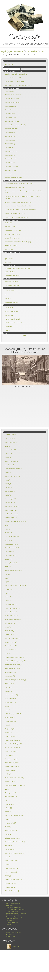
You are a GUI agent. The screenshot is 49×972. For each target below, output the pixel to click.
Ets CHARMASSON (10, 223)
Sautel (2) (7, 857)
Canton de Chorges (10, 144)
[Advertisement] (17, 407)
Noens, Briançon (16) (11, 796)
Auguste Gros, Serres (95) (12, 476)
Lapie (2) (7, 706)
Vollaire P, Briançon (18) (12, 891)
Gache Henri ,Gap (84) (11, 615)
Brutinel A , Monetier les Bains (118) (15, 521)
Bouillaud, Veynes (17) (11, 517)
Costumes (8, 255)
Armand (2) (8, 457)
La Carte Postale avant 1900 (13, 78)
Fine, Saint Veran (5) (11, 604)
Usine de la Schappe (11, 245)
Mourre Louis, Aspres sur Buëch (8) (15, 785)
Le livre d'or (10, 934)
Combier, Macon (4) (10, 555)
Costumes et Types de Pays (14, 917)
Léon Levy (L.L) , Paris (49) (13, 713)
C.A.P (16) (8, 525)
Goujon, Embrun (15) (11, 646)
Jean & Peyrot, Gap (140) (12, 668)
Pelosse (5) (8, 811)
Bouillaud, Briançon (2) (11, 514)
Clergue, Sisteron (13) (11, 544)
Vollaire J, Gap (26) (10, 887)
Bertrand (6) (8, 487)
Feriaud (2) (8, 597)
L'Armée (8, 924)
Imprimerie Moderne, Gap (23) (13, 664)
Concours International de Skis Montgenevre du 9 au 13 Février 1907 (23, 192)
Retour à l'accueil (10, 64)
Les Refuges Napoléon (11, 281)
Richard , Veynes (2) (11, 830)
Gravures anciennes (12, 922)
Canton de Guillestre (11, 151)
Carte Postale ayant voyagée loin (14, 81)
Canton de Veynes (10, 140)
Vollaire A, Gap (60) (10, 883)
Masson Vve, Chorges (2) (12, 747)
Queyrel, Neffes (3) (10, 823)
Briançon (43, 51)
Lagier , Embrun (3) (10, 698)
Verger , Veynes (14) (11, 872)
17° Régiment (9, 308)
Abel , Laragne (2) (10, 438)
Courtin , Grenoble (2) (11, 563)
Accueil (3, 51)
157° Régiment (9, 315)
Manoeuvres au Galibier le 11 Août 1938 (16, 217)
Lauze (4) (7, 710)
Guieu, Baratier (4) (10, 649)
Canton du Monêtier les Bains (13, 177)
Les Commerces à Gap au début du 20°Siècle (18, 85)
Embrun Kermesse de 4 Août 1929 (15, 213)
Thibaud (7, 864)
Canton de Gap (9, 91)
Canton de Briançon (32, 51)
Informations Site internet (13, 907)
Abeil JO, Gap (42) (10, 435)
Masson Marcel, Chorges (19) (13, 744)
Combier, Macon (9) (10, 551)
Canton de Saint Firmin (11, 128)
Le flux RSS (13, 946)
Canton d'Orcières (10, 155)
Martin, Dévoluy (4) (10, 736)
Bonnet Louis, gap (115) (12, 506)
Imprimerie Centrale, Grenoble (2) (14, 657)
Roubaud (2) (8, 845)
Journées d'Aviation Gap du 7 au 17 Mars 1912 (18, 202)
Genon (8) (8, 627)
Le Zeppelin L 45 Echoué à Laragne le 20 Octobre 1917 (21, 210)
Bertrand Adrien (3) (10, 491)
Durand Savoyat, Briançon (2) (13, 570)
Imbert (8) (7, 653)
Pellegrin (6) (8, 808)
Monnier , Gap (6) (10, 770)
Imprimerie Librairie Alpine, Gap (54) (15, 661)
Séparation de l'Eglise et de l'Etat (14, 187)
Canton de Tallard (10, 136)
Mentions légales (11, 936)
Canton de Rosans (10, 117)
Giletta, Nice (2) (9, 631)
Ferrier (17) (8, 600)
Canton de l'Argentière (11, 166)
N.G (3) (7, 789)
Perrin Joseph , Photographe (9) (14, 815)
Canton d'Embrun (10, 147)
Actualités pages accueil (13, 903)
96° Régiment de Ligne (11, 311)
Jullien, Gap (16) (9, 683)
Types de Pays (9, 259)
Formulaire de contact (13, 932)
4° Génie (7, 330)
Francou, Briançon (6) (11, 612)
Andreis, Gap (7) (9, 453)
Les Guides (8, 262)
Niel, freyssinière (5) (10, 793)
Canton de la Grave (10, 174)
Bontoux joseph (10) (10, 510)
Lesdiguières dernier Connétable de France (17, 268)
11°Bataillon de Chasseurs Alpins (14, 323)
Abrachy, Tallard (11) (11, 442)
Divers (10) (8, 566)
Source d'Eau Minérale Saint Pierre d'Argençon (18, 242)
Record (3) (8, 827)
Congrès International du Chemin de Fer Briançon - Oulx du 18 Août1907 (23, 197)
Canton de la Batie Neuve (12, 102)
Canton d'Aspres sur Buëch (13, 95)
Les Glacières (9, 249)
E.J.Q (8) (7, 574)
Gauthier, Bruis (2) (10, 623)
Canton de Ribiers (10, 113)
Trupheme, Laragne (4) (11, 868)
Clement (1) (8, 540)
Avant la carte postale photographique (16, 74)
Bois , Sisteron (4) (10, 502)
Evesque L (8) (9, 589)
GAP (6, 294)
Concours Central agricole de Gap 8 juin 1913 (18, 206)
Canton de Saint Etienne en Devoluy (15, 125)
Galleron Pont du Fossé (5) (13, 619)
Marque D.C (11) (10, 729)
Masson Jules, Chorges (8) (12, 740)
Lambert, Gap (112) (10, 702)
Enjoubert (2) (8, 582)
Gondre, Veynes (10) (11, 642)
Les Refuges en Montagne (12, 285)
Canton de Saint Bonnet (12, 121)
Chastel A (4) (8, 533)
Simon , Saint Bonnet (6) (12, 860)
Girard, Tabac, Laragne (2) (12, 638)
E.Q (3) (7, 578)
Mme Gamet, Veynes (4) (12, 762)
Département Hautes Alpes (16, 51)
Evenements (9, 905)
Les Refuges (10, 920)
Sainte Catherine (8, 53)
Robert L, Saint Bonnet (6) (12, 838)
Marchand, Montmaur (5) (12, 721)
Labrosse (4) (8, 691)
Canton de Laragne (10, 106)
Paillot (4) (7, 800)
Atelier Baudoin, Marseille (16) (13, 468)
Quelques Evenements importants (16, 913)
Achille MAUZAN (10, 272)
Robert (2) (8, 834)
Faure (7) (7, 593)
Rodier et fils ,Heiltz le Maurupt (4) (15, 842)
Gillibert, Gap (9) (9, 634)
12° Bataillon (8, 326)
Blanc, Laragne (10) (10, 499)
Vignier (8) (8, 876)
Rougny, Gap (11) (10, 849)
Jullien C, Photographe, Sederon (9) (15, 680)
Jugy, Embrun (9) (10, 676)
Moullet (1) (8, 774)
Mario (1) (7, 725)
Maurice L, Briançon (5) (11, 751)
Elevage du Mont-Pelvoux (12, 238)
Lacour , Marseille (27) (11, 695)
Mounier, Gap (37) (10, 781)
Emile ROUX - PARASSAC (12, 275)
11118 (24, 335)
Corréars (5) (8, 559)
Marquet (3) (8, 732)
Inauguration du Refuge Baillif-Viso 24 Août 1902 (19, 183)
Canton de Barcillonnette (12, 98)
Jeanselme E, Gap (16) (11, 672)
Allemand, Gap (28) (10, 450)
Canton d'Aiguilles (10, 162)
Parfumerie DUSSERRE (12, 226)
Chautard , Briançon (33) (12, 536)
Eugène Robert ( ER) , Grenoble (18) (15, 585)
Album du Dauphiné (10, 291)
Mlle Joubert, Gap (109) (12, 759)
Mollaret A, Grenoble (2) (12, 766)
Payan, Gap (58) (9, 804)
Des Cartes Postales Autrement (15, 909)
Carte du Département (11, 302)
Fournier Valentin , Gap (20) (13, 608)
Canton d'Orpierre (10, 110)
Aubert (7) (8, 472)
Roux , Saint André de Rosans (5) (14, 853)
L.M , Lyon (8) (9, 687)
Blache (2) (8, 495)
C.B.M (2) (7, 529)
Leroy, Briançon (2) (10, 717)
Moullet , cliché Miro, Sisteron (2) (14, 778)
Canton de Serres (10, 132)
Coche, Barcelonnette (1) (12, 548)
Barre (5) (7, 480)
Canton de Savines (10, 159)
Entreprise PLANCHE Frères (13, 230)
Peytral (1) (8, 819)
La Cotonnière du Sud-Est (12, 234)
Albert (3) (7, 446)
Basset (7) (8, 484)
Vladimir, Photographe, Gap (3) (14, 879)
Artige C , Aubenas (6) (11, 461)
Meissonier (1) (9, 755)
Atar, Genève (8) (9, 465)
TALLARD (8, 298)
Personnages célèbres (12, 919)
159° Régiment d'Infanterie (12, 319)
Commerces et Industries (13, 915)
